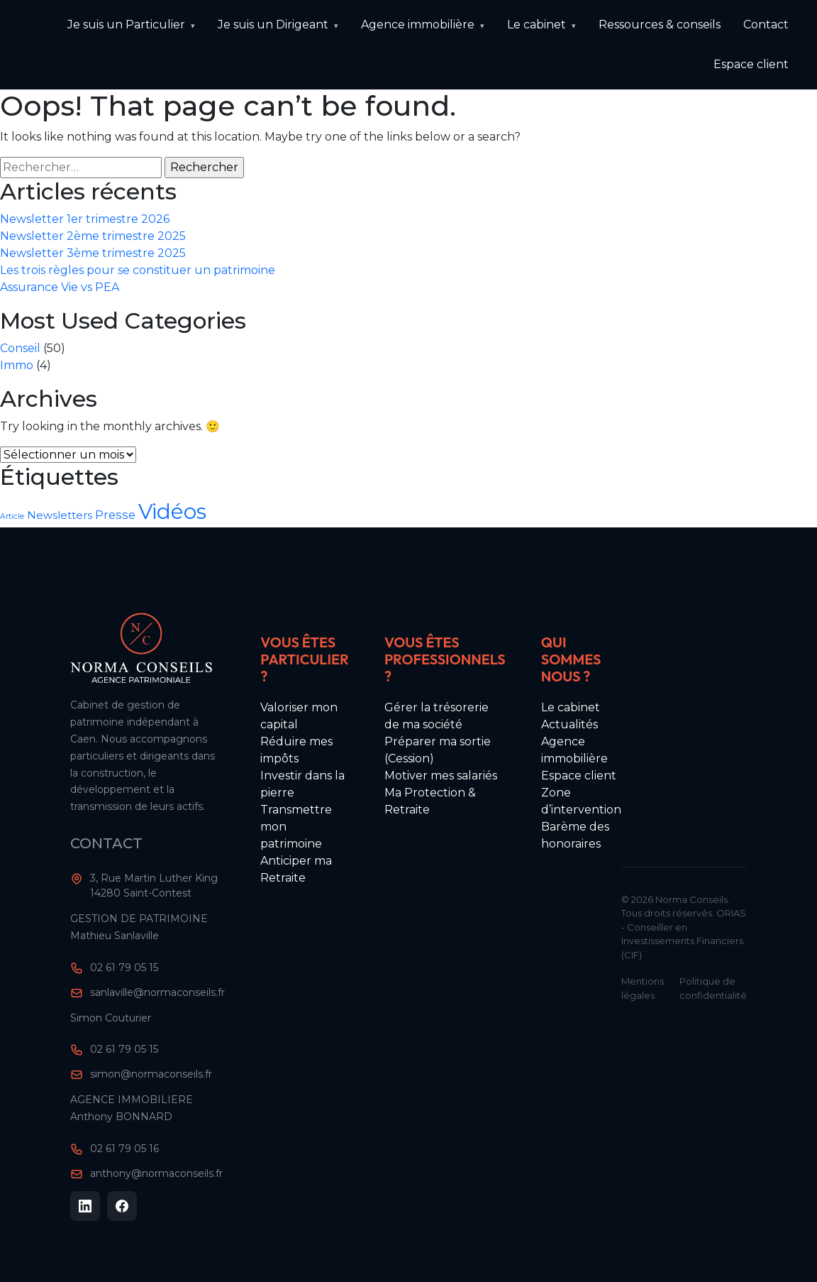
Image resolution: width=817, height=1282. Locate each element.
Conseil (20, 348)
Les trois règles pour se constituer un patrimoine (137, 270)
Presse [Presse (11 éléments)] (115, 515)
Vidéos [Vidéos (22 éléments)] (172, 511)
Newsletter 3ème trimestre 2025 (93, 253)
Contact (766, 24)
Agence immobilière (417, 24)
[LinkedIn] (85, 1206)
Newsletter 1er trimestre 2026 (84, 219)
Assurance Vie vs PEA (59, 287)
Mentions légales (642, 988)
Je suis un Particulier (126, 24)
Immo (16, 365)
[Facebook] (122, 1206)
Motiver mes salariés (440, 775)
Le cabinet (536, 24)
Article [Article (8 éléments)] (12, 516)
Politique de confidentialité (713, 988)
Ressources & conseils (660, 24)
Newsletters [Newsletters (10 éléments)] (59, 515)
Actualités (569, 724)
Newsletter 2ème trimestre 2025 (93, 236)
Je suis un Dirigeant (273, 24)
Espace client (751, 64)
